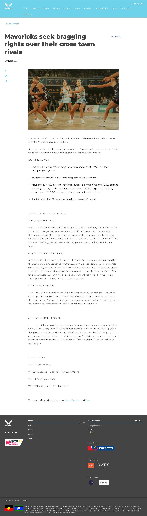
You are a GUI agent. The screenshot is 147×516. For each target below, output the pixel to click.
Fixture (30, 430)
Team (30, 438)
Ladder (30, 434)
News (30, 425)
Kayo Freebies (73, 400)
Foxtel (88, 400)
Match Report (12, 24)
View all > (138, 421)
